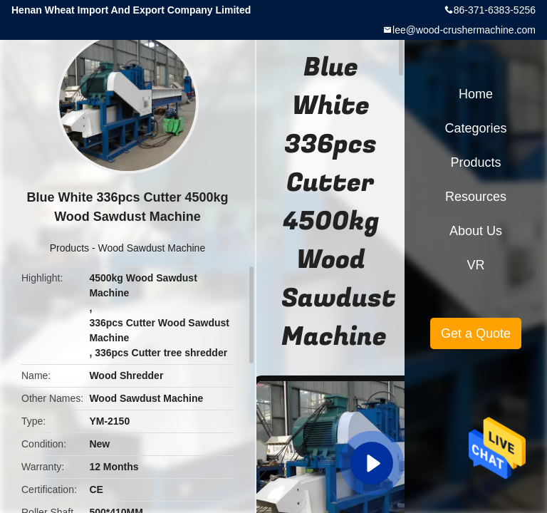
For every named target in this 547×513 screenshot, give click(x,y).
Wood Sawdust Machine (151, 248)
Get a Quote (476, 333)
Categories (475, 128)
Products (69, 248)
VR (475, 265)
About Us (475, 231)
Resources (475, 197)
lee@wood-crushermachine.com (464, 30)
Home (476, 94)
